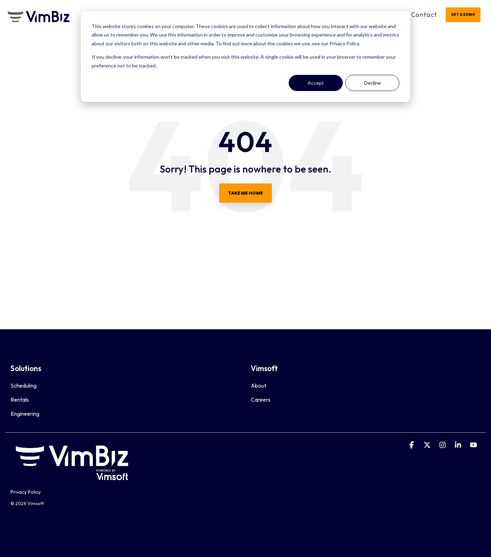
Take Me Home (245, 193)
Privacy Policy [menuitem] (26, 492)
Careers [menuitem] (260, 399)
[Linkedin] (459, 445)
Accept (316, 83)
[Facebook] (412, 445)
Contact (424, 15)
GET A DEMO (463, 14)
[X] (428, 445)
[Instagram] (443, 445)
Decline (372, 83)
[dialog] (245, 56)
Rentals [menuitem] (20, 399)
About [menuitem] (258, 385)
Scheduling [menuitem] (24, 385)
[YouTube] (473, 445)
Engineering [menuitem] (25, 413)
